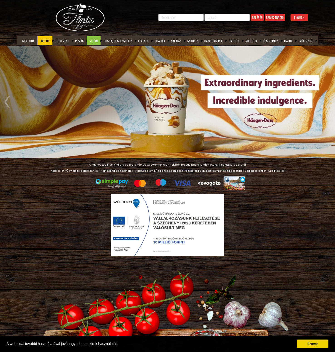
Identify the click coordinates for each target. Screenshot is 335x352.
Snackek (192, 40)
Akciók (44, 40)
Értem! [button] (312, 344)
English (299, 17)
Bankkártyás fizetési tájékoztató (221, 170)
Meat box (28, 40)
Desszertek (270, 40)
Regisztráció (275, 17)
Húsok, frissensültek (117, 40)
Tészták (159, 40)
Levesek (143, 40)
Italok (288, 40)
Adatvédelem (144, 170)
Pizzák (79, 40)
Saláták (176, 40)
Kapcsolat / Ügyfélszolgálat (69, 170)
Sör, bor (251, 40)
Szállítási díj (276, 170)
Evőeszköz (305, 40)
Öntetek (234, 40)
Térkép (94, 170)
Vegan (94, 40)
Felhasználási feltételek (117, 170)
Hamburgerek (213, 40)
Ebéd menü (62, 40)
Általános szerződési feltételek (176, 170)
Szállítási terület (255, 170)
